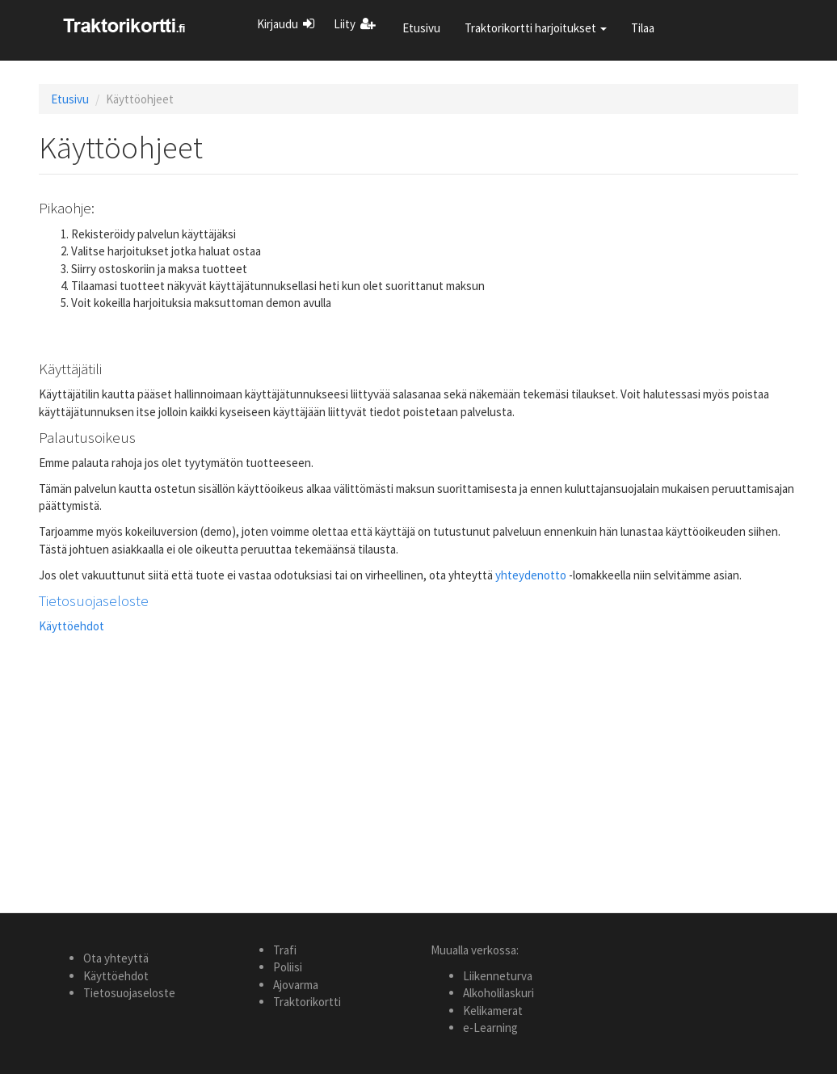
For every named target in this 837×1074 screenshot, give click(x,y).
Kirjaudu (277, 24)
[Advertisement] (418, 758)
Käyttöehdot (71, 626)
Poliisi (287, 967)
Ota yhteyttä (116, 958)
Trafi (285, 950)
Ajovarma (295, 984)
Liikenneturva (497, 975)
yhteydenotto (530, 575)
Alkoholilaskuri (498, 992)
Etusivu (421, 28)
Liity (344, 24)
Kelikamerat (493, 1010)
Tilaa (642, 28)
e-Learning (490, 1027)
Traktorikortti (307, 1001)
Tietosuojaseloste (94, 600)
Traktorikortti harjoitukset (536, 28)
